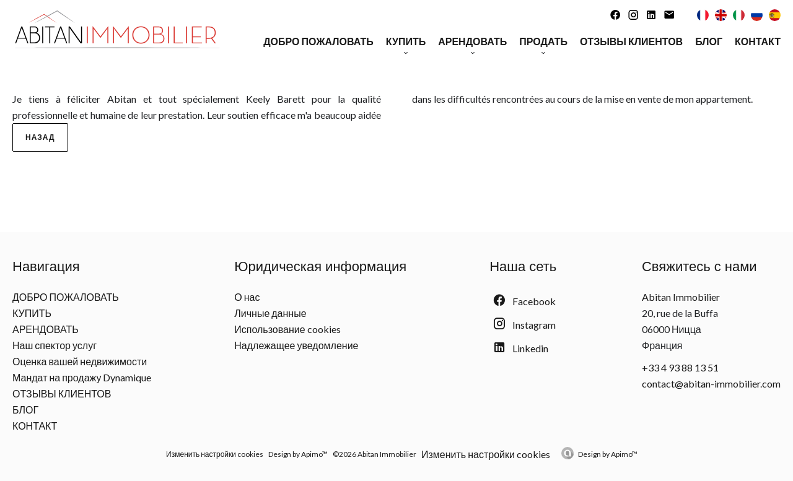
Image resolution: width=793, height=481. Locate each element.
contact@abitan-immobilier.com (711, 383)
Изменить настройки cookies (214, 454)
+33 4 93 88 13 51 (680, 367)
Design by (607, 454)
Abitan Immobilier (681, 297)
